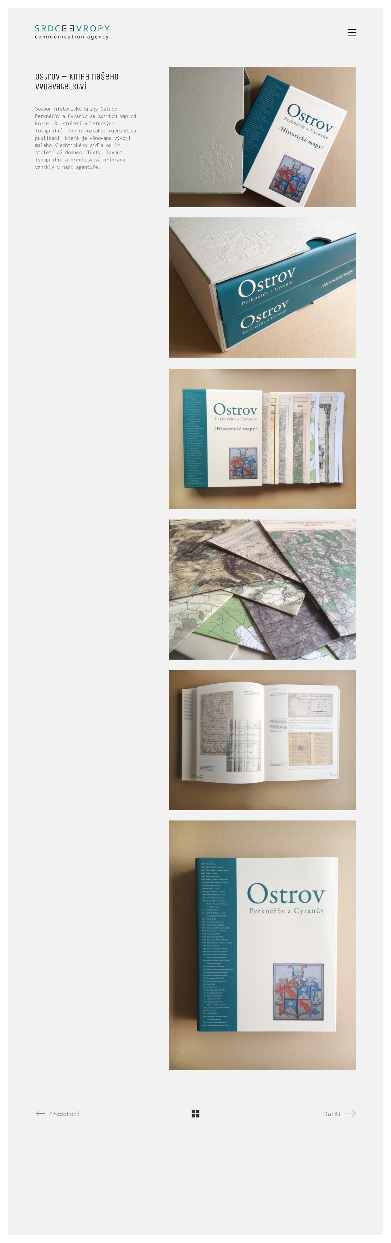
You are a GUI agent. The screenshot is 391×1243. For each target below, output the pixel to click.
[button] (352, 32)
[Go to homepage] (72, 32)
